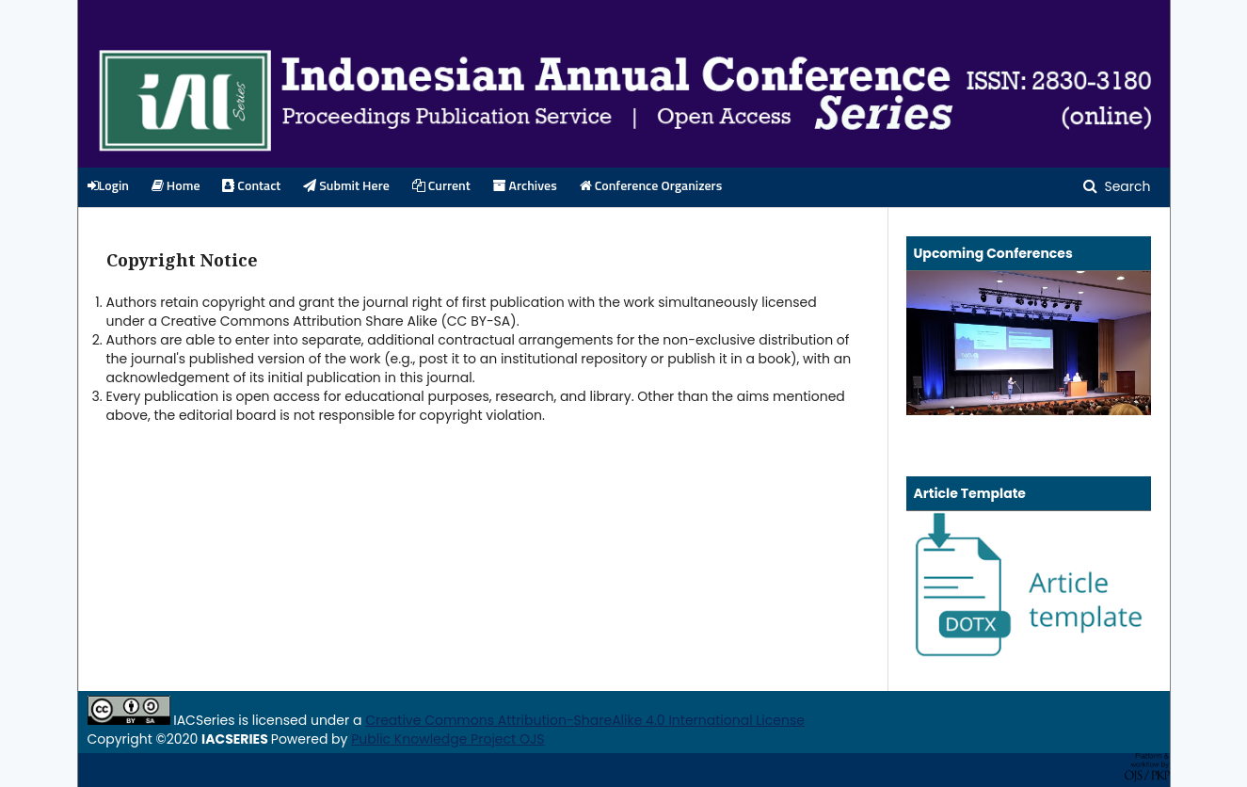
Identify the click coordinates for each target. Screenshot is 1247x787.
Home (176, 186)
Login (108, 186)
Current (441, 186)
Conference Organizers (651, 186)
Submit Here (346, 186)
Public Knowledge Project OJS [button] (447, 739)
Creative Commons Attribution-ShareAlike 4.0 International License (585, 720)
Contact (251, 186)
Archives (525, 186)
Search (1126, 186)
